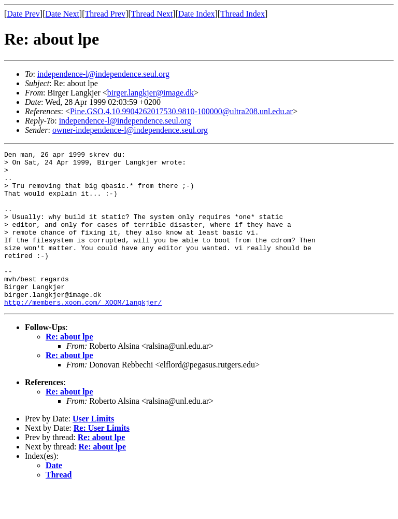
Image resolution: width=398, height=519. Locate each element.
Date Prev (23, 13)
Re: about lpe (69, 367)
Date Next (62, 13)
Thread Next (152, 13)
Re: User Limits (102, 459)
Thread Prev (104, 13)
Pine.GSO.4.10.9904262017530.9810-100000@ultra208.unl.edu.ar (181, 111)
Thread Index (242, 13)
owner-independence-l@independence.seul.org (130, 130)
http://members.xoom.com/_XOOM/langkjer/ (83, 333)
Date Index (196, 13)
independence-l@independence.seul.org (103, 74)
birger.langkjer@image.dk (150, 92)
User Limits (93, 449)
